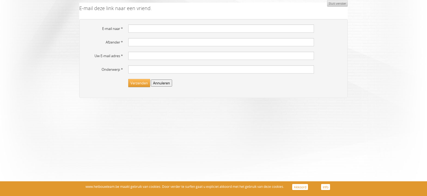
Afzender (114, 42)
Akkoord (300, 187)
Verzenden (139, 83)
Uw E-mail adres (108, 55)
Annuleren (161, 83)
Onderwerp (112, 69)
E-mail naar (112, 28)
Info (325, 187)
